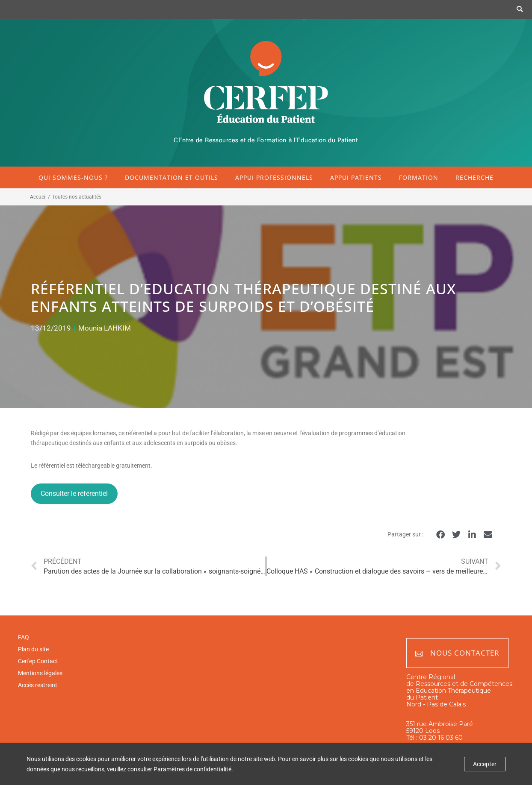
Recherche (474, 177)
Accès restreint (37, 685)
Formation (418, 177)
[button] (440, 535)
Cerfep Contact (38, 661)
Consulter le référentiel (74, 493)
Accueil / (40, 197)
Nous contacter (457, 653)
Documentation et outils (171, 177)
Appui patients (356, 177)
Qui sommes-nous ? (73, 177)
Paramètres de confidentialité (192, 769)
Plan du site (33, 649)
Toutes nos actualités (76, 197)
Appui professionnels (274, 177)
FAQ (23, 637)
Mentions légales (40, 673)
